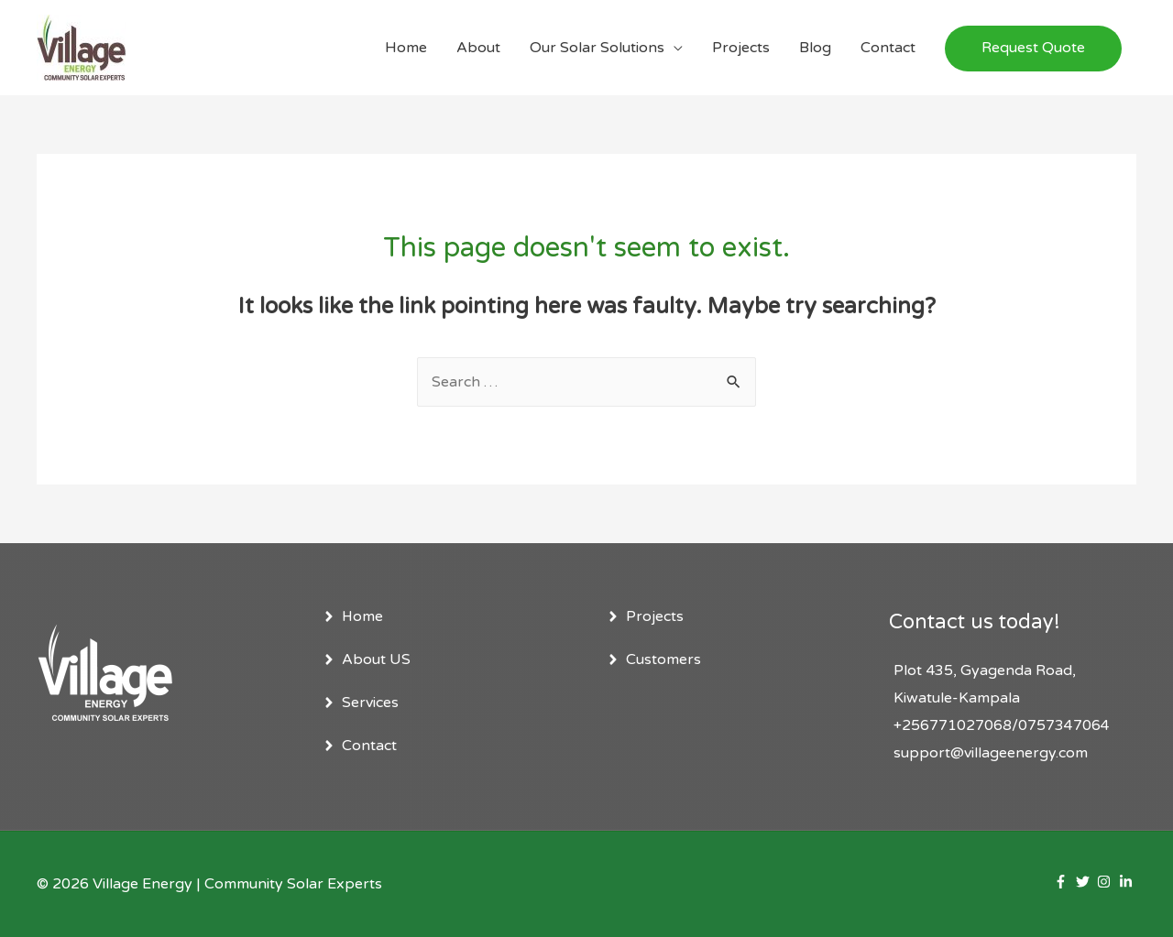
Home (406, 47)
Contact (888, 47)
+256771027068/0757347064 (1001, 725)
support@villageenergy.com (990, 753)
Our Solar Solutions (597, 47)
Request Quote (1033, 47)
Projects (741, 47)
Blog (815, 47)
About (478, 47)
